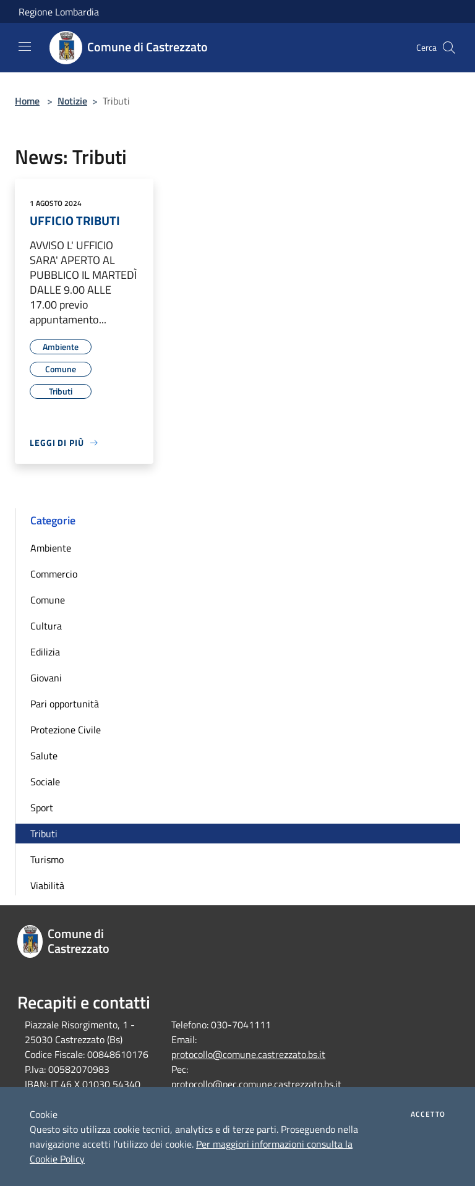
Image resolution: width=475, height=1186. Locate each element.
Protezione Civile (65, 729)
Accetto (428, 1114)
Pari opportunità (64, 703)
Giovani (46, 677)
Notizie (72, 100)
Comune (47, 599)
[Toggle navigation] (24, 46)
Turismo (47, 859)
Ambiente (50, 547)
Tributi (44, 833)
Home (27, 100)
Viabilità (47, 885)
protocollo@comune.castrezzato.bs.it (248, 1054)
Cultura (46, 625)
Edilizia (45, 651)
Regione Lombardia (59, 11)
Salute (44, 755)
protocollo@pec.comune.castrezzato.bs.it (256, 1084)
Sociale (45, 781)
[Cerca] (449, 47)
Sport (41, 807)
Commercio (53, 573)
